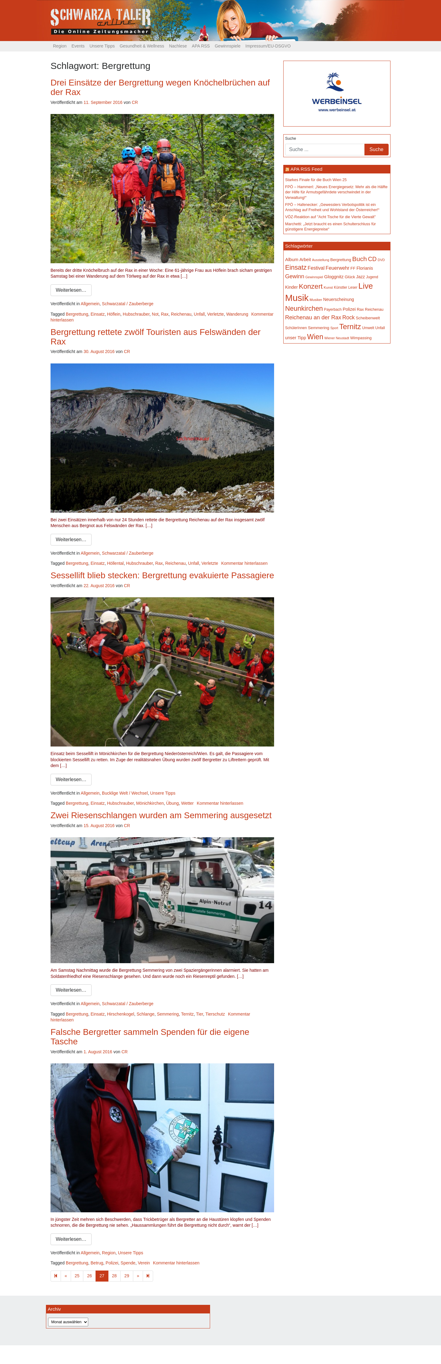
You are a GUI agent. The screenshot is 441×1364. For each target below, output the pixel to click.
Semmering (168, 1014)
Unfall (199, 314)
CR (135, 102)
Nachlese (178, 46)
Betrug (97, 1262)
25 (77, 1275)
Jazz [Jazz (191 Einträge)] (360, 276)
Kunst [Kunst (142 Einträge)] (328, 287)
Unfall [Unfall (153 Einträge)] (380, 328)
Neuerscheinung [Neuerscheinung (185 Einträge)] (338, 299)
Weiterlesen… (71, 290)
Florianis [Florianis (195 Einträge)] (364, 268)
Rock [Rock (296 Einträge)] (348, 317)
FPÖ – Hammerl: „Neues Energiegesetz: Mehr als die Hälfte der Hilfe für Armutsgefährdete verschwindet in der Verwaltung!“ (336, 192)
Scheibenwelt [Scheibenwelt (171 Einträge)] (368, 318)
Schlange (145, 1014)
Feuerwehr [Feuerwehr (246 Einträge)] (337, 268)
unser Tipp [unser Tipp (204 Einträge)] (295, 337)
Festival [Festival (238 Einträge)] (316, 268)
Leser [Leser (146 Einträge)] (352, 287)
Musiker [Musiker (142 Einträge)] (316, 300)
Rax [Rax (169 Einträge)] (360, 309)
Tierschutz (215, 1014)
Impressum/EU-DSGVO (268, 46)
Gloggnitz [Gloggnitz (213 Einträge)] (333, 276)
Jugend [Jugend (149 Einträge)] (372, 277)
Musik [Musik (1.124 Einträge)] (297, 298)
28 (114, 1275)
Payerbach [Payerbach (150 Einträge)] (333, 309)
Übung (172, 803)
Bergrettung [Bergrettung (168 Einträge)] (340, 259)
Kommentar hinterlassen (244, 563)
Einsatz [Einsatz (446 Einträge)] (296, 267)
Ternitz (187, 1014)
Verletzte (215, 314)
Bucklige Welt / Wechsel (125, 793)
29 (126, 1275)
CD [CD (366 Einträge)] (372, 259)
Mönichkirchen (150, 803)
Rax (164, 314)
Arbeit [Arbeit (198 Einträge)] (305, 259)
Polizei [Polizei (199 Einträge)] (349, 309)
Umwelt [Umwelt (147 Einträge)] (368, 328)
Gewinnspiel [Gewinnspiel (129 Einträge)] (314, 277)
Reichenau (181, 314)
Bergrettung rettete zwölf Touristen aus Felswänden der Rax (156, 336)
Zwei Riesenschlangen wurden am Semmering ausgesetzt (161, 815)
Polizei (112, 1262)
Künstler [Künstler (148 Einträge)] (340, 287)
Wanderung (237, 314)
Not (155, 314)
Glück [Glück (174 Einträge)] (350, 277)
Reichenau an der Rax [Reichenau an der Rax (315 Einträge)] (313, 317)
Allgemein (90, 303)
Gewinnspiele (227, 46)
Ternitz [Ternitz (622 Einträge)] (350, 326)
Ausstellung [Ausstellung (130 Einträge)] (320, 260)
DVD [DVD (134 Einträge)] (381, 260)
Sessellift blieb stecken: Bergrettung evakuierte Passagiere (162, 575)
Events (78, 46)
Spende (128, 1262)
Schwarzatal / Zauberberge (127, 303)
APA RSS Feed (306, 169)
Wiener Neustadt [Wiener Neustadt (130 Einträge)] (336, 338)
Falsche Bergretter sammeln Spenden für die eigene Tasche (150, 1036)
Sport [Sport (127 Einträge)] (334, 328)
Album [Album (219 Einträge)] (291, 259)
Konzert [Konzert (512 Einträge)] (311, 286)
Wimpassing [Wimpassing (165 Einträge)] (360, 338)
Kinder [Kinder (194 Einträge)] (291, 287)
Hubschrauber (136, 314)
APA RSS (201, 46)
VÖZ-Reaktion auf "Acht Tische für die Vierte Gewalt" (330, 217)
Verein (144, 1262)
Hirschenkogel (120, 1014)
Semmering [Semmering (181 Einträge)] (319, 327)
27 (102, 1275)
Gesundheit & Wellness (142, 46)
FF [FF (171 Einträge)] (352, 268)
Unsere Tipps (102, 46)
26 (89, 1275)
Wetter (187, 803)
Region (59, 46)
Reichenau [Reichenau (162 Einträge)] (374, 309)
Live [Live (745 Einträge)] (365, 286)
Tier (199, 1014)
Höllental (115, 563)
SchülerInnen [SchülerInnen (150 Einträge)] (296, 328)
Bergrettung (77, 314)
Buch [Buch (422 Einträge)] (359, 258)
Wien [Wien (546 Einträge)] (315, 337)
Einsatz (98, 314)
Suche (290, 138)
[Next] (148, 1276)
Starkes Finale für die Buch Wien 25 (316, 180)
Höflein (113, 314)
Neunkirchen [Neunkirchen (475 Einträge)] (304, 308)
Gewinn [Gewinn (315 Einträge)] (294, 276)
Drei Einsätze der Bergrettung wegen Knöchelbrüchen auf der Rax (160, 87)
